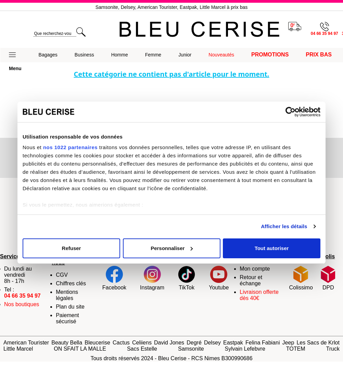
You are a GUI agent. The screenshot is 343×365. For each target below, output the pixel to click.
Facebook (114, 278)
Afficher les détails (284, 226)
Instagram (152, 278)
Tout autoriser (272, 248)
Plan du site (70, 307)
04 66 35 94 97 (22, 296)
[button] (15, 55)
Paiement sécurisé (67, 318)
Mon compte (255, 269)
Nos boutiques (21, 304)
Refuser (71, 248)
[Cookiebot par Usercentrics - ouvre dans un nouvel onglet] (290, 112)
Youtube (219, 278)
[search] (54, 34)
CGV (62, 275)
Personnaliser (172, 248)
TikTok (186, 278)
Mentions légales (67, 295)
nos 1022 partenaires (70, 147)
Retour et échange (251, 280)
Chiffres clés (71, 283)
